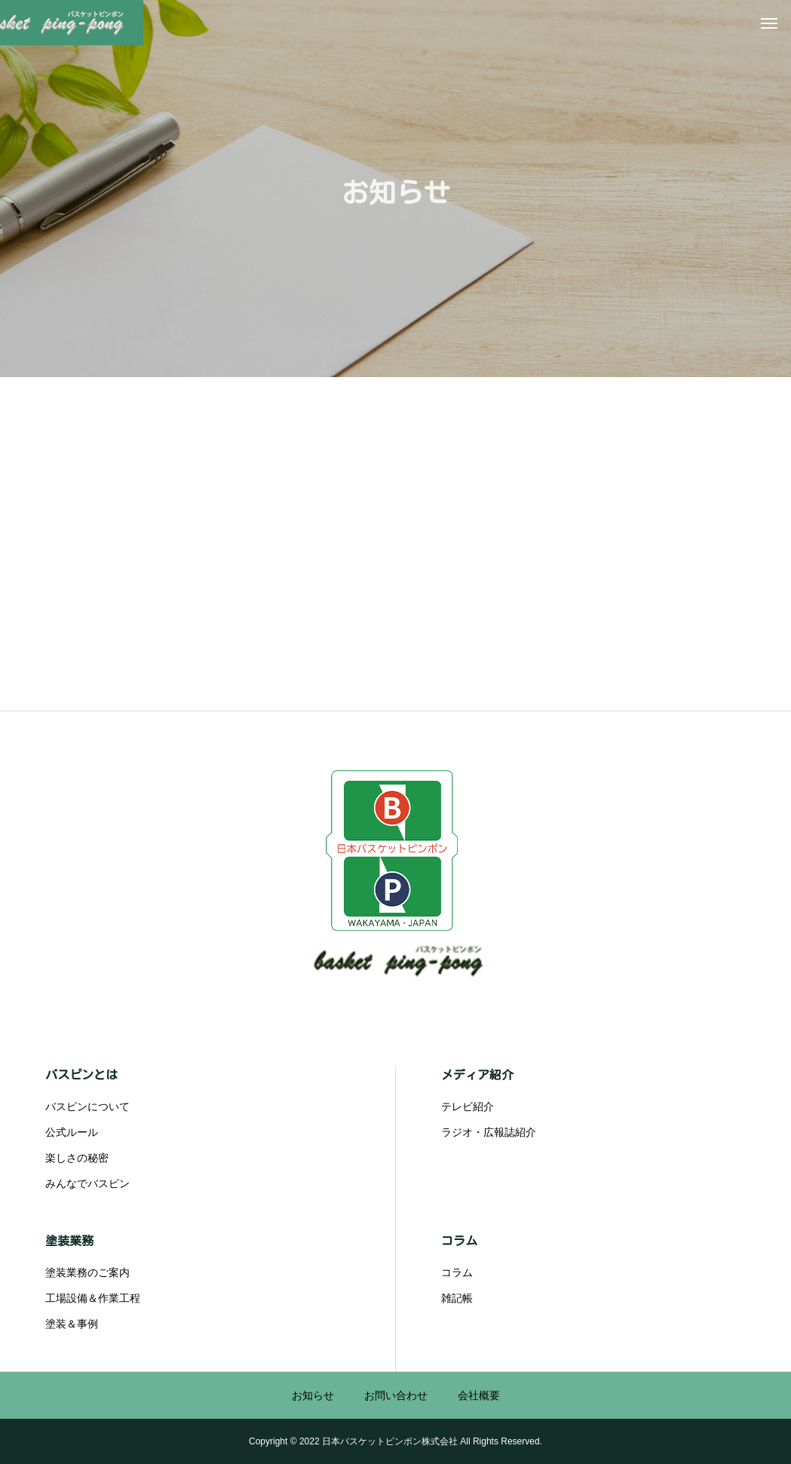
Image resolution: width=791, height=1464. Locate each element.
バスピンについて (87, 1106)
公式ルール (71, 1132)
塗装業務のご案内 (87, 1272)
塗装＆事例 (71, 1324)
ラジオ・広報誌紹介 (488, 1132)
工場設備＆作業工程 (92, 1298)
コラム (459, 1241)
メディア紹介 (477, 1075)
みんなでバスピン (87, 1183)
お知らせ (313, 1395)
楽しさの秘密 (77, 1158)
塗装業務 (69, 1241)
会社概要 (479, 1395)
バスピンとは (81, 1075)
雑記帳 (457, 1298)
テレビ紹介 (467, 1106)
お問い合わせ (396, 1395)
